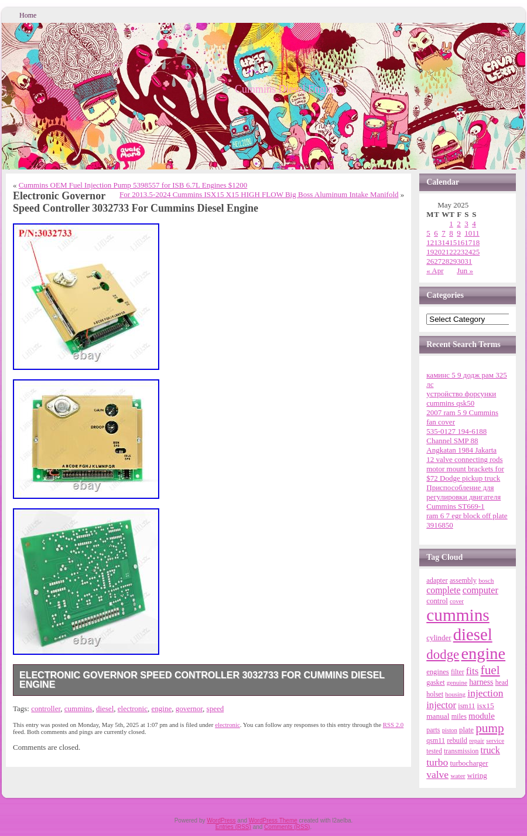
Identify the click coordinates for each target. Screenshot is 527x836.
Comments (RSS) (287, 827)
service (495, 740)
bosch (486, 580)
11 (476, 233)
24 (468, 251)
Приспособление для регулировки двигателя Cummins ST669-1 (463, 497)
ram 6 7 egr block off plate (466, 515)
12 (430, 242)
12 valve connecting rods (464, 459)
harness (481, 682)
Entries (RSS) (233, 827)
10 (468, 233)
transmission (461, 751)
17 (468, 242)
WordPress (221, 820)
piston (449, 730)
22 (453, 251)
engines (437, 672)
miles (459, 716)
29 (453, 261)
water (457, 775)
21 (445, 251)
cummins (78, 708)
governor (189, 708)
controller (45, 708)
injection (485, 693)
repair (476, 740)
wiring (477, 775)
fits (472, 671)
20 (438, 251)
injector (441, 705)
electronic (133, 708)
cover (457, 600)
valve (437, 774)
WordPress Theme (273, 820)
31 (468, 261)
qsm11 (435, 740)
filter (457, 672)
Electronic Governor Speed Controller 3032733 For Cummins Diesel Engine (202, 679)
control (437, 601)
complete (443, 590)
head (501, 683)
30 (460, 261)
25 (476, 251)
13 (438, 242)
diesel (105, 708)
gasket (435, 682)
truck (490, 750)
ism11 (466, 706)
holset (434, 694)
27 (438, 261)
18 (476, 242)
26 (430, 261)
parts (433, 730)
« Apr (434, 270)
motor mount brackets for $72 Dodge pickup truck (465, 473)
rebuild (457, 740)
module (481, 716)
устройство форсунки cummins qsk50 (461, 398)
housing (455, 694)
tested (434, 751)
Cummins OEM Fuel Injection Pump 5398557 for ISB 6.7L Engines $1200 (133, 185)
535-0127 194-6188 (456, 431)
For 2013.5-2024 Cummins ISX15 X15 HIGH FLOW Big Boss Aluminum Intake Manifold (258, 194)
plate (466, 730)
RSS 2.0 (393, 724)
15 (453, 242)
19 (430, 251)
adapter (436, 580)
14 (445, 242)
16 (460, 242)
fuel (490, 670)
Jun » (465, 270)
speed (215, 708)
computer (480, 590)
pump (489, 728)
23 (460, 251)
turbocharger (469, 763)
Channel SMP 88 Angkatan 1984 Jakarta (461, 445)
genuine (457, 682)
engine (162, 708)
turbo (437, 762)
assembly (463, 580)
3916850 (439, 525)
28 (445, 261)
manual (437, 716)
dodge (442, 654)
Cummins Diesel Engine (286, 89)
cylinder (438, 638)
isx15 (485, 705)
